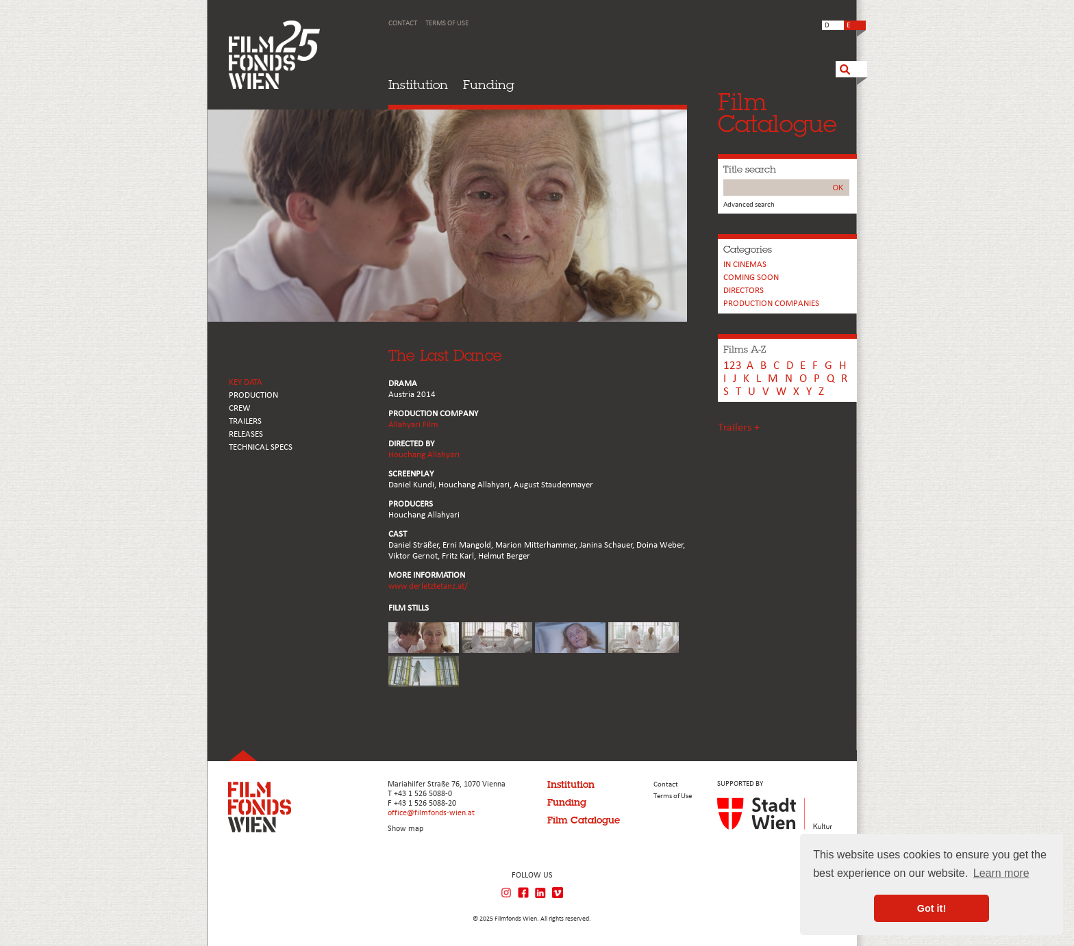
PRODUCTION (253, 395)
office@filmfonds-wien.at (431, 813)
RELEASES (246, 434)
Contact (402, 23)
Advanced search (749, 205)
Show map (405, 829)
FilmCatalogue (777, 112)
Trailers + (739, 427)
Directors (743, 290)
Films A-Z (744, 349)
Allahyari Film (413, 424)
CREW (240, 408)
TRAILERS (245, 421)
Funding (488, 84)
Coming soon (751, 277)
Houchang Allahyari (424, 454)
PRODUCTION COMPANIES (771, 303)
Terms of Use (447, 23)
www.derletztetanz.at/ (428, 586)
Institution (418, 84)
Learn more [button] (1001, 873)
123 (732, 366)
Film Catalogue (583, 820)
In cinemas (744, 264)
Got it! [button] (931, 908)
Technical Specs (260, 447)
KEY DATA (245, 382)
